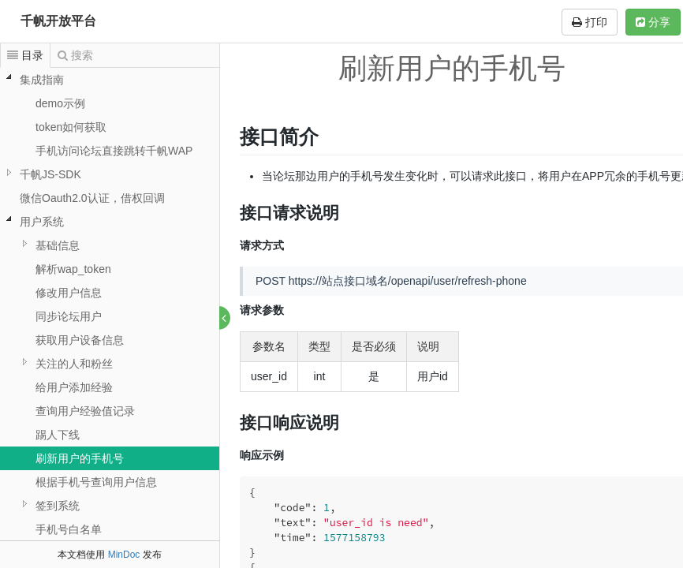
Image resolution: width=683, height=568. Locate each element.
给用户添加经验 (74, 387)
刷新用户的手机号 (79, 458)
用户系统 (42, 221)
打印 (589, 22)
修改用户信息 (68, 292)
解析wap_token (73, 269)
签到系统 (57, 505)
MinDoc (124, 554)
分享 (653, 22)
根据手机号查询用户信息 (96, 482)
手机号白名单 (68, 529)
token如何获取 (70, 127)
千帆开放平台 (58, 21)
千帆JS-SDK (50, 174)
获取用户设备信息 (79, 340)
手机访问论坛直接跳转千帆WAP (113, 150)
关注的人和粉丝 (74, 363)
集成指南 (42, 79)
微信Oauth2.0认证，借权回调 (92, 198)
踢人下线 (57, 434)
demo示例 (60, 103)
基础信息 (57, 245)
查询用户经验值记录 (85, 411)
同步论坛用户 (68, 316)
